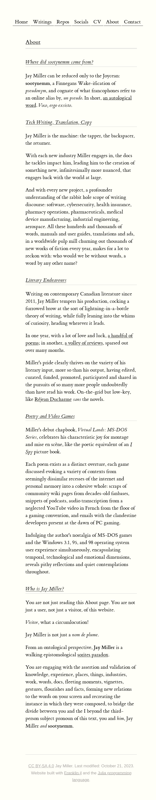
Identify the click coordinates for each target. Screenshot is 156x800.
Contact (132, 22)
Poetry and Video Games (50, 416)
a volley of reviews (84, 343)
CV (97, 22)
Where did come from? (59, 62)
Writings (42, 22)
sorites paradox (92, 655)
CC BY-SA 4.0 (41, 766)
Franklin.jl (73, 773)
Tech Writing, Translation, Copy (58, 122)
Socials (81, 22)
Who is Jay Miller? (44, 589)
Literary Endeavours (45, 280)
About (112, 22)
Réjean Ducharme (53, 399)
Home (21, 22)
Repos (63, 22)
